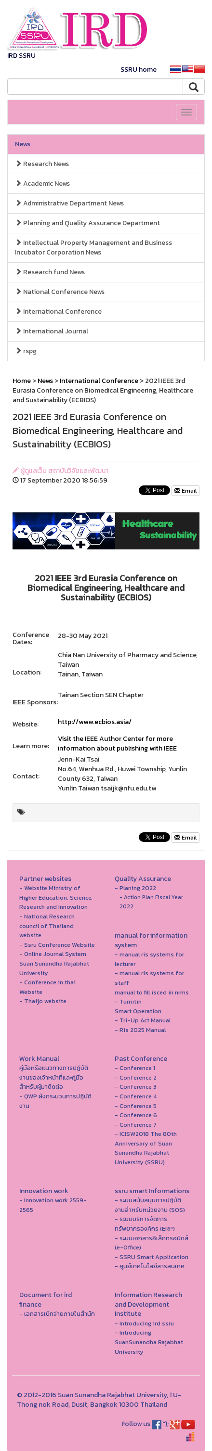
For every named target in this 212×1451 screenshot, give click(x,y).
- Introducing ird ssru (144, 1323)
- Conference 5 (136, 1105)
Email (185, 490)
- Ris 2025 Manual (140, 1029)
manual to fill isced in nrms (152, 992)
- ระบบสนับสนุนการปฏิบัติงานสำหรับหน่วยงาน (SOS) (150, 1205)
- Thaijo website (42, 1001)
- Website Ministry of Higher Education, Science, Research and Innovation (56, 897)
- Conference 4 (136, 1096)
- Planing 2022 (135, 887)
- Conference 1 (135, 1067)
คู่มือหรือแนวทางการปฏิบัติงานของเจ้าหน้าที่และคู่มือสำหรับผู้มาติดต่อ (53, 1077)
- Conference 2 (136, 1077)
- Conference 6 (136, 1115)
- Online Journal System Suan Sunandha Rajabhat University (54, 963)
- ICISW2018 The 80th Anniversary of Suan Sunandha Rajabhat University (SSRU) (146, 1148)
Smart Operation (138, 1011)
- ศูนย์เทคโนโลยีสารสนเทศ (150, 1266)
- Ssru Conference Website (57, 944)
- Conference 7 (136, 1124)
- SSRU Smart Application (151, 1256)
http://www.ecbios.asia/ (95, 722)
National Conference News (60, 292)
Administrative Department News (69, 203)
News (22, 144)
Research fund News (50, 272)
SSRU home (138, 69)
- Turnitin (128, 1001)
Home (22, 381)
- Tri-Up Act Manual (143, 1020)
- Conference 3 (136, 1086)
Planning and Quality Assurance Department (87, 223)
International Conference (58, 311)
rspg (26, 351)
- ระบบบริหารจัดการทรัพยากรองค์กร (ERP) (145, 1223)
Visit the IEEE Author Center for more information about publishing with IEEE (117, 743)
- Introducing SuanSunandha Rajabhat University (149, 1342)
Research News (42, 164)
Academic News (42, 183)
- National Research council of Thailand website (47, 926)
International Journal (51, 331)
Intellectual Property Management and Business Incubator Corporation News (93, 247)
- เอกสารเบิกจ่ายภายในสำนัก (57, 1313)
